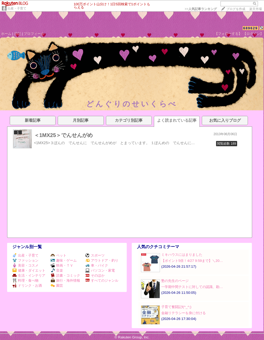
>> (201, 9)
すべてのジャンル (101, 280)
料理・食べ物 (25, 280)
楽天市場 (255, 9)
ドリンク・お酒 (27, 285)
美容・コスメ (25, 265)
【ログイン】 (253, 34)
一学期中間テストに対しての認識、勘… (192, 287)
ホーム (6, 34)
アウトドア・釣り (101, 260)
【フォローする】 (228, 34)
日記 (17, 34)
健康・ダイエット (28, 270)
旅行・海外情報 (65, 280)
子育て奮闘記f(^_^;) (176, 307)
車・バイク (96, 265)
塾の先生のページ (175, 281)
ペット (58, 255)
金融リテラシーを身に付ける (183, 313)
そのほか (95, 275)
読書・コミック (65, 275)
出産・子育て (16, 8)
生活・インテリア (28, 275)
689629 (250, 28)
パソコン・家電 (100, 270)
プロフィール (34, 34)
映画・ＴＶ (62, 265)
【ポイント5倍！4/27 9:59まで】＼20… (192, 261)
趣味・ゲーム (64, 260)
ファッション (25, 260)
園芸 (57, 285)
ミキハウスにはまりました (181, 255)
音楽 (57, 270)
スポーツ (95, 255)
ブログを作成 (235, 9)
